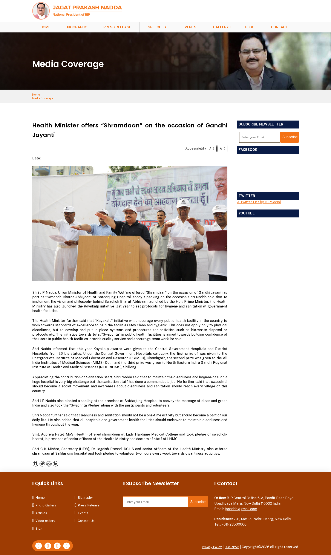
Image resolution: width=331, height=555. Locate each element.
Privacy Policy (207, 544)
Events (189, 27)
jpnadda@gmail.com (241, 506)
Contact (279, 27)
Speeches (157, 27)
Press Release (117, 27)
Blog (249, 27)
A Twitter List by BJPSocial (259, 199)
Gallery (221, 27)
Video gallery (45, 518)
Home (45, 27)
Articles (41, 510)
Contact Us (86, 518)
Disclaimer (230, 544)
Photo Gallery (45, 502)
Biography (77, 27)
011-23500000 (235, 522)
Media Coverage (60, 95)
